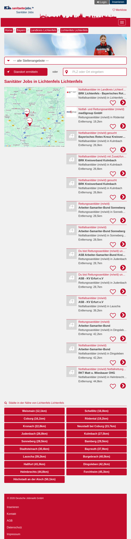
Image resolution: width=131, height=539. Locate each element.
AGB (10, 520)
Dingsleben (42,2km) (96, 464)
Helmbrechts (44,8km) (34, 471)
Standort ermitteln (26, 72)
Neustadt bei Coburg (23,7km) (96, 426)
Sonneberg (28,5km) (34, 441)
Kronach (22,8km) (34, 426)
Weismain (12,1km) (34, 411)
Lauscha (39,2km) (34, 456)
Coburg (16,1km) (34, 418)
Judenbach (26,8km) (34, 433)
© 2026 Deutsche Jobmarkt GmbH (25, 498)
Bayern (21, 30)
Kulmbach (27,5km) (96, 433)
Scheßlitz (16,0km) (97, 411)
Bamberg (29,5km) (96, 441)
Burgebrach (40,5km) (96, 456)
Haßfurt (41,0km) (34, 464)
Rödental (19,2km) (96, 418)
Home (8, 30)
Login (103, 2)
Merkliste (119, 9)
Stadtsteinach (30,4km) (34, 449)
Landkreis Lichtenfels (43, 30)
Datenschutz (14, 527)
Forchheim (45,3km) (96, 471)
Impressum (13, 534)
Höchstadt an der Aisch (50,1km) (34, 479)
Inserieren (118, 2)
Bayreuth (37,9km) (96, 449)
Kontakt (11, 513)
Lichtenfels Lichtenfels (74, 30)
